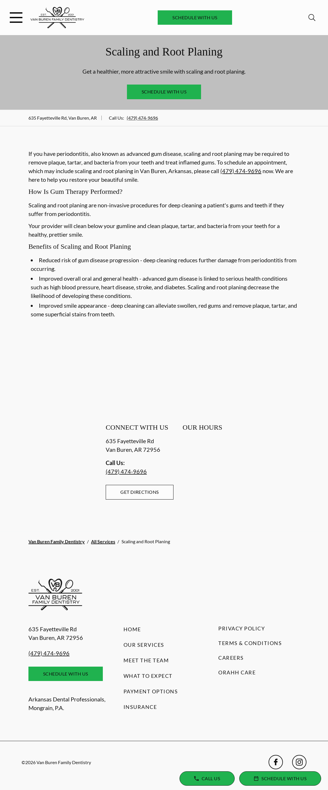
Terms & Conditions (250, 643)
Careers (231, 658)
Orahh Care (237, 672)
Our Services (144, 645)
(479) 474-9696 (142, 117)
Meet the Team (146, 660)
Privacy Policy (241, 628)
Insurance (140, 707)
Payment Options (151, 691)
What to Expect (148, 676)
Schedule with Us (194, 17)
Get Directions (139, 492)
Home (132, 629)
